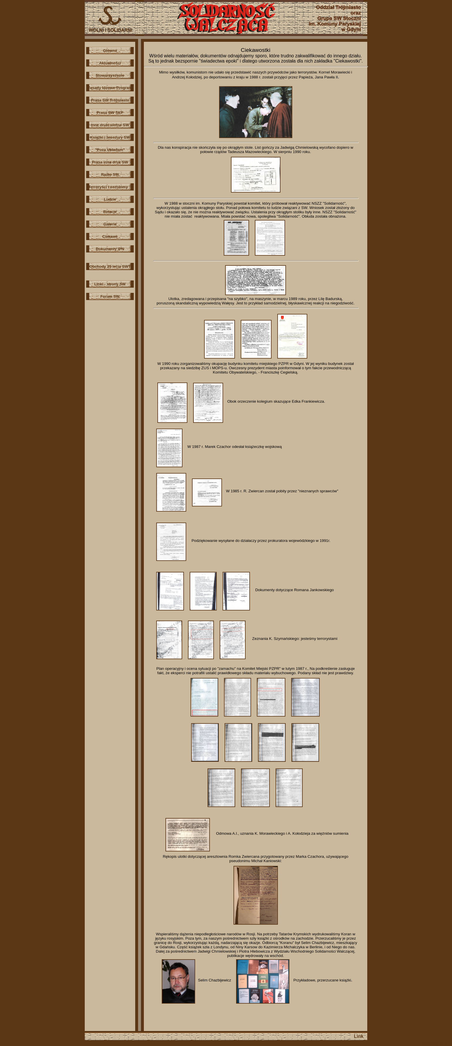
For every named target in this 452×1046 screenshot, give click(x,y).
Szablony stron (436, 1044)
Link (359, 1036)
